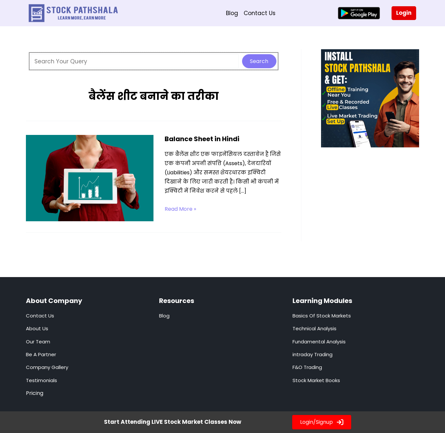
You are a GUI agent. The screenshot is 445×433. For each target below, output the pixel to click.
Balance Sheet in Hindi (202, 138)
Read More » (180, 209)
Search (259, 61)
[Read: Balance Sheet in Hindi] (90, 178)
